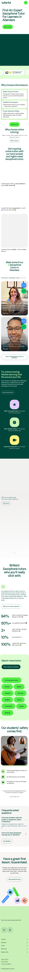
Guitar (19, 700)
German (20, 693)
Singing (7, 713)
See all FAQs (7, 841)
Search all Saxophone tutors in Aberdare (14, 357)
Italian (21, 706)
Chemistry (8, 706)
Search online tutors (7, 392)
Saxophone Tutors (14, 278)
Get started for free (14, 879)
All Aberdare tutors (11, 680)
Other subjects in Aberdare (11, 667)
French (7, 687)
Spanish (7, 693)
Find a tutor (7, 27)
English (7, 700)
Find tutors (4, 278)
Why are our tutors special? (11, 606)
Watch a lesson (14, 140)
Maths (19, 687)
